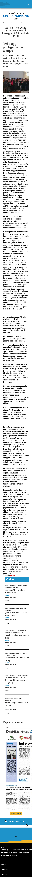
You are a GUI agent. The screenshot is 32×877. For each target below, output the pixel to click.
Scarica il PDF (15, 813)
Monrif (30, 850)
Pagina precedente (16, 821)
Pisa (6, 707)
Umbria (7, 663)
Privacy (15, 852)
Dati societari (4, 852)
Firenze (7, 640)
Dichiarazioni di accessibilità (9, 855)
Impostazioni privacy (23, 852)
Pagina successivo (15, 825)
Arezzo (7, 595)
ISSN (10, 852)
